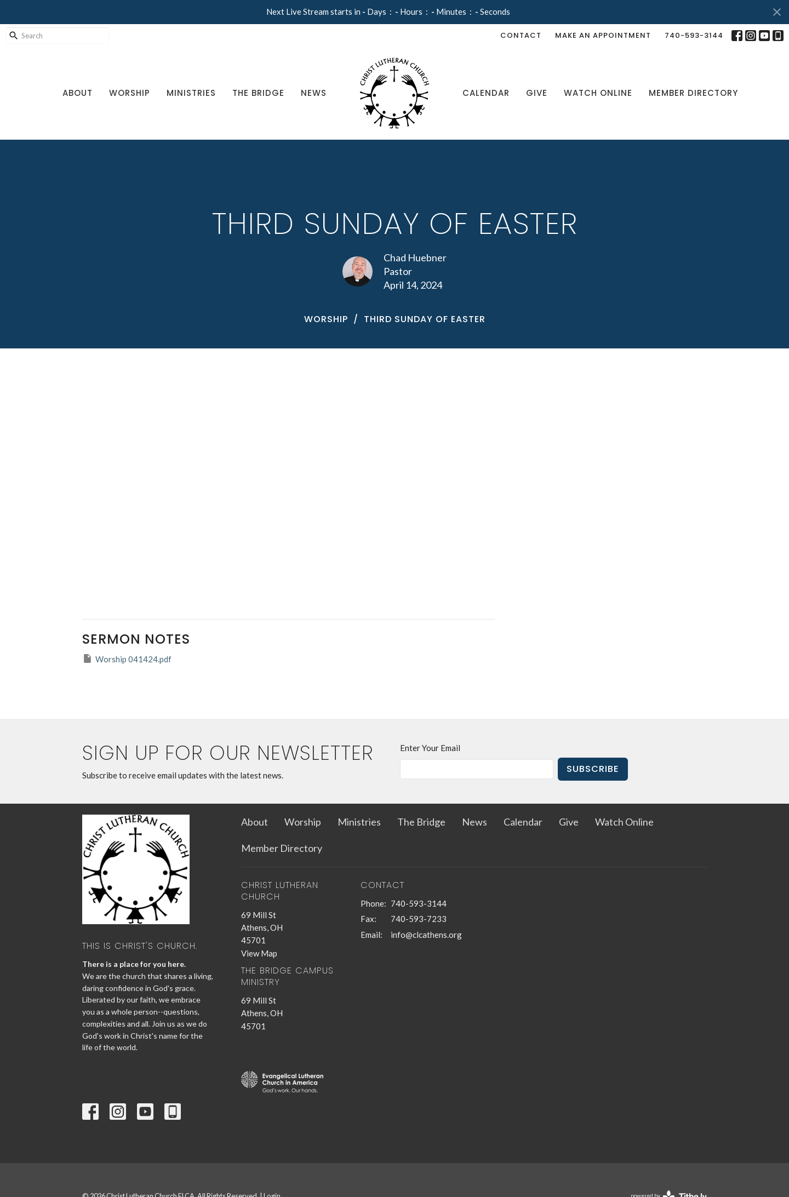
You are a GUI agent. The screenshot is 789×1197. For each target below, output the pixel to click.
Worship (129, 93)
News (314, 93)
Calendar (486, 93)
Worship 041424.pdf (126, 658)
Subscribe (593, 769)
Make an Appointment (603, 35)
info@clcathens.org (426, 935)
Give (536, 93)
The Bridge (258, 93)
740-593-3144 (694, 35)
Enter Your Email (430, 748)
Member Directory (693, 93)
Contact (520, 35)
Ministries (191, 93)
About (77, 93)
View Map (259, 953)
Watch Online (598, 93)
